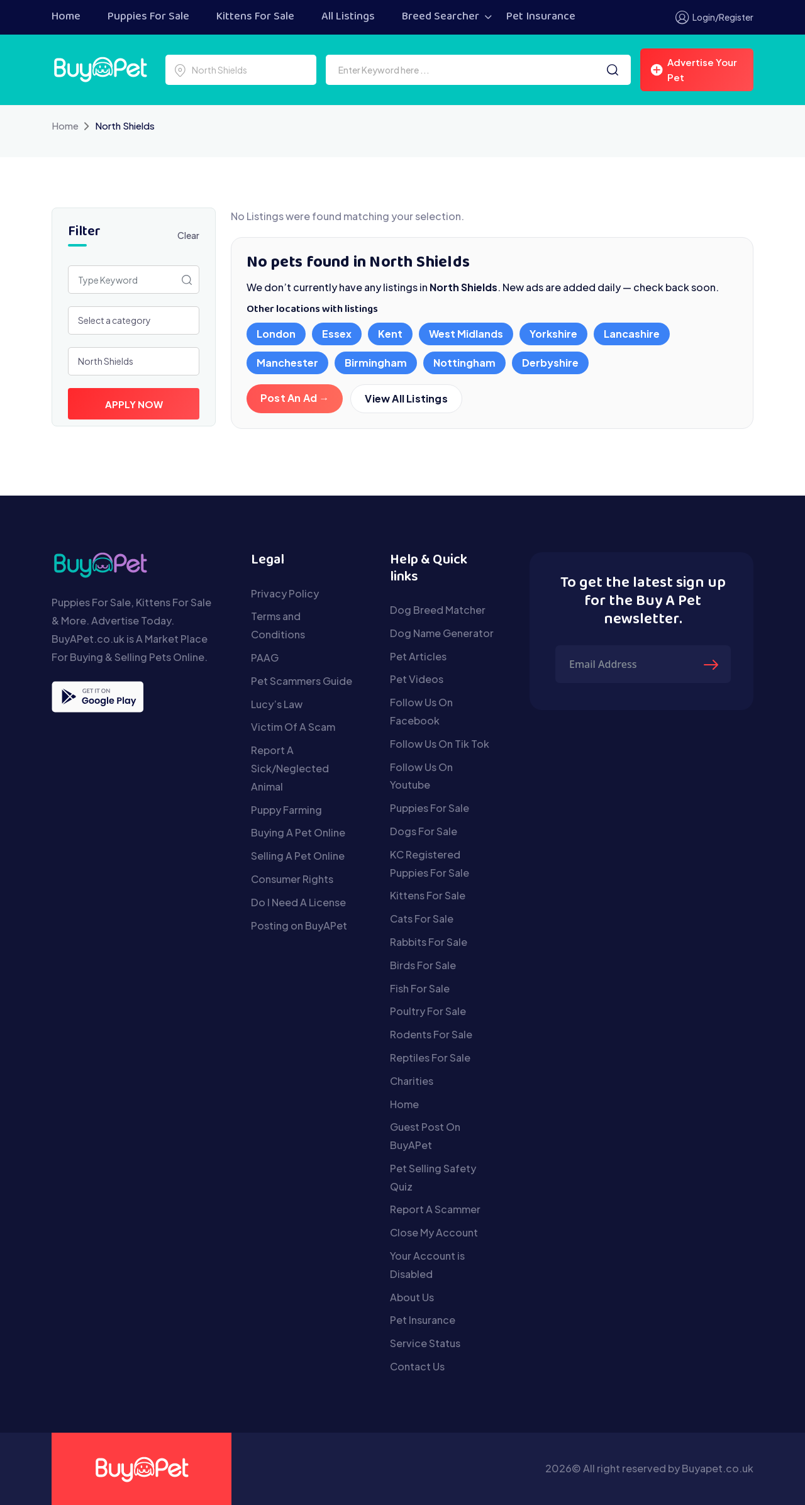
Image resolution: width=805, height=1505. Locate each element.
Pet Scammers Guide (301, 680)
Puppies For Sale (148, 17)
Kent (390, 333)
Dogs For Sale (423, 831)
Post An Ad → (294, 397)
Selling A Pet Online (298, 855)
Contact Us (417, 1366)
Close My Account (434, 1232)
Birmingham (376, 362)
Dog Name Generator (442, 633)
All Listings (348, 17)
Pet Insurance (540, 17)
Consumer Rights (292, 879)
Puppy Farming (286, 809)
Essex (337, 333)
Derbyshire (550, 362)
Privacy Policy (285, 593)
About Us (412, 1297)
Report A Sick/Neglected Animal (290, 768)
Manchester (287, 362)
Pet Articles (418, 656)
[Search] (612, 70)
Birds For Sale (423, 965)
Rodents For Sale (431, 1034)
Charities (411, 1080)
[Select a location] (240, 70)
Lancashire (632, 333)
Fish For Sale (420, 988)
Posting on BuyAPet (299, 925)
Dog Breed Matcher (438, 609)
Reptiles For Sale (430, 1057)
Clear (188, 235)
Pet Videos (416, 679)
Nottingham (464, 362)
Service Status (425, 1343)
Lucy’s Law (277, 704)
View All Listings (406, 399)
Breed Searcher (440, 17)
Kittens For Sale (255, 17)
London (276, 333)
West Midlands (466, 333)
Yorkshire (553, 333)
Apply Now (134, 404)
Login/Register (714, 17)
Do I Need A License (298, 902)
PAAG (265, 657)
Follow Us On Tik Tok (439, 743)
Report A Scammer (435, 1209)
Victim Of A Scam (293, 726)
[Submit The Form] (712, 664)
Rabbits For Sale (428, 941)
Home (66, 17)
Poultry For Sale (428, 1011)
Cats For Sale (421, 918)
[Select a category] (133, 320)
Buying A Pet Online (298, 832)
